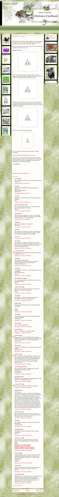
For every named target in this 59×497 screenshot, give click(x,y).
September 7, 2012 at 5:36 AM (23, 483)
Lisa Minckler (18, 474)
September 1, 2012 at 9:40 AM (23, 300)
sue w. (16, 314)
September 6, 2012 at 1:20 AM (23, 471)
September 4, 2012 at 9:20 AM (23, 435)
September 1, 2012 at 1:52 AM (23, 227)
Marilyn (16, 213)
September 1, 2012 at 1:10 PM (22, 342)
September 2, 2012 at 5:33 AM (23, 387)
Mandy (16, 345)
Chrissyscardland (9, 3)
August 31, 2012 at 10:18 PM (22, 210)
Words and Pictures (20, 204)
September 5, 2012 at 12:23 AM (23, 450)
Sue (16, 186)
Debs (16, 268)
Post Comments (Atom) (31, 494)
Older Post (39, 490)
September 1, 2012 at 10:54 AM (23, 326)
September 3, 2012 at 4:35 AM (23, 417)
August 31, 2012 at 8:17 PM (22, 183)
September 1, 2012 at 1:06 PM (23, 332)
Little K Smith (18, 287)
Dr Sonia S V (18, 384)
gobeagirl (17, 390)
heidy (16, 222)
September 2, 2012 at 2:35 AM (23, 374)
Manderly (17, 453)
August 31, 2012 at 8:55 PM (22, 202)
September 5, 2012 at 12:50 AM (23, 463)
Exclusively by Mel (19, 366)
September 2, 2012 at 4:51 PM (23, 409)
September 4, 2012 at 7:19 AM (23, 426)
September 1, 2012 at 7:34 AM (23, 265)
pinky (16, 295)
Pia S (16, 240)
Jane (16, 258)
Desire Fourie (18, 438)
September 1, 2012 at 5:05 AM (23, 248)
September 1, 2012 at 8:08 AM (23, 284)
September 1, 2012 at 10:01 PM (23, 351)
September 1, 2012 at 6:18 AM (23, 255)
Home (28, 490)
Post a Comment (18, 485)
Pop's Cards (18, 250)
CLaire (16, 465)
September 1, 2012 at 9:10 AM (23, 293)
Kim (16, 196)
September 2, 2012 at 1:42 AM (23, 364)
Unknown (17, 335)
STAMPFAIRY (38, 46)
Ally (16, 420)
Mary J (16, 323)
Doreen (16, 178)
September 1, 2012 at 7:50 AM (23, 275)
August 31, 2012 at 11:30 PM (22, 219)
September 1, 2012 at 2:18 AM (23, 238)
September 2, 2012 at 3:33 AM (23, 381)
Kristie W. (17, 329)
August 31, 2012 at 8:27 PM (22, 193)
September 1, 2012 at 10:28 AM (23, 320)
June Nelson (18, 411)
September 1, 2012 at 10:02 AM (23, 311)
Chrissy (51, 36)
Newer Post (15, 490)
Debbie (16, 303)
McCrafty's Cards (19, 278)
